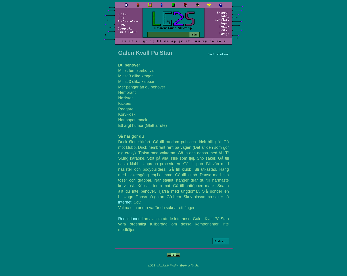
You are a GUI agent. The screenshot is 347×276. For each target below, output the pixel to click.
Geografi (125, 28)
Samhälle (222, 19)
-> (178, 255)
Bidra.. (220, 241)
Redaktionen (129, 219)
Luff (121, 18)
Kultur (123, 14)
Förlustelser (128, 21)
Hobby (224, 16)
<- (169, 255)
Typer (224, 23)
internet (124, 202)
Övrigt (224, 33)
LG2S (121, 25)
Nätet (224, 30)
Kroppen (223, 12)
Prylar (224, 26)
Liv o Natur (127, 32)
